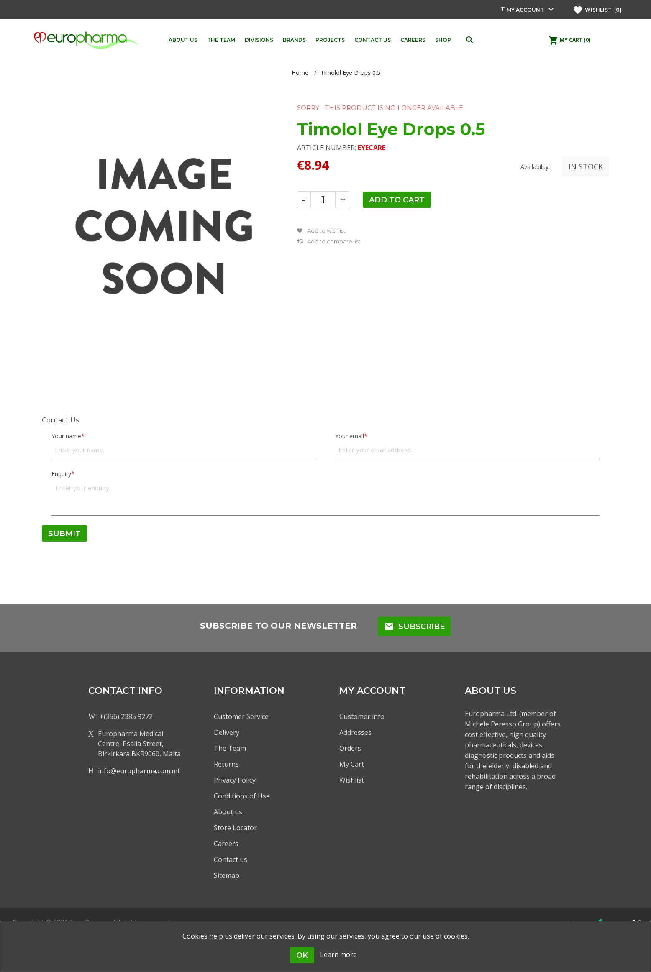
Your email (349, 436)
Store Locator (235, 827)
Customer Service (241, 716)
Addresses (355, 732)
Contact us (230, 859)
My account (525, 10)
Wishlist (351, 780)
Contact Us (60, 420)
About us (228, 811)
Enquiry (61, 474)
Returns (226, 764)
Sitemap (226, 875)
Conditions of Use (242, 796)
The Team (230, 748)
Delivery (226, 732)
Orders (350, 748)
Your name (66, 436)
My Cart (351, 764)
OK (302, 955)
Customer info (361, 716)
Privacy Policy (235, 780)
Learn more (338, 954)
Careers (226, 843)
